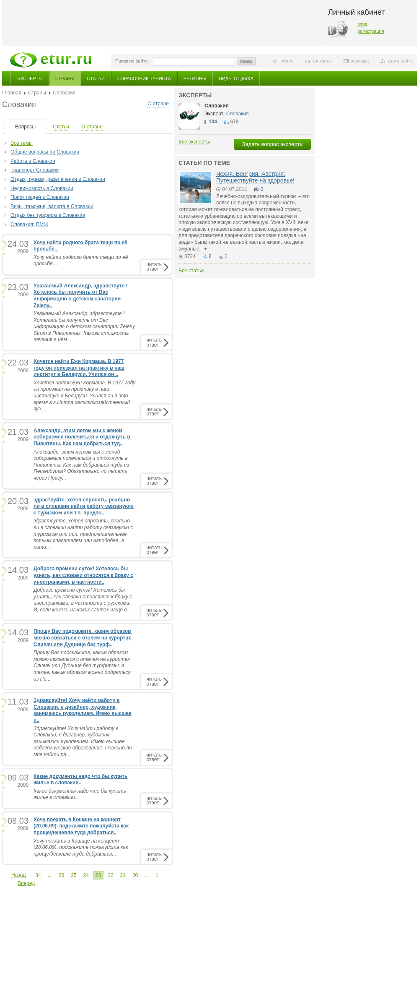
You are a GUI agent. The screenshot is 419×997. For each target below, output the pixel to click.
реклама (360, 60)
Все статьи (191, 271)
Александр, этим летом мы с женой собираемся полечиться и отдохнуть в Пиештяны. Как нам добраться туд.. (82, 437)
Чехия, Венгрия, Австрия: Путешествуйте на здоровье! (255, 176)
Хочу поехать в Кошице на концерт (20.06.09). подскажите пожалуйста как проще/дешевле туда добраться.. (81, 826)
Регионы (195, 78)
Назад (18, 875)
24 (85, 875)
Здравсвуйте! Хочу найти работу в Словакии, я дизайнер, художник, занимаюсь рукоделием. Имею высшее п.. (83, 710)
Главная (11, 93)
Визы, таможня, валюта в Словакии (51, 206)
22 (110, 875)
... (50, 875)
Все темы (21, 143)
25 (73, 875)
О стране (158, 104)
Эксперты (30, 78)
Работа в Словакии (32, 161)
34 (38, 875)
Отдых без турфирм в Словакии (47, 215)
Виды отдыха (236, 78)
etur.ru (286, 60)
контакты (322, 60)
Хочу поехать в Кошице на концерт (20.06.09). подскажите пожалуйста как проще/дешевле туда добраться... (81, 847)
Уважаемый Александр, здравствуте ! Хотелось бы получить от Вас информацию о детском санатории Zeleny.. (81, 295)
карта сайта (400, 60)
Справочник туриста (144, 78)
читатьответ (154, 266)
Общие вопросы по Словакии (44, 152)
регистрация (370, 31)
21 (123, 875)
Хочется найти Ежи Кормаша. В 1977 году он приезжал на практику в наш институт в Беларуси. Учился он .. (79, 367)
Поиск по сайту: (132, 60)
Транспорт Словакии (34, 170)
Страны (65, 78)
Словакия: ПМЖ (29, 224)
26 (61, 875)
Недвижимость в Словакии (41, 188)
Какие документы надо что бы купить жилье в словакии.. (80, 779)
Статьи (96, 78)
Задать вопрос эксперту (272, 144)
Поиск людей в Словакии (39, 197)
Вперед (26, 883)
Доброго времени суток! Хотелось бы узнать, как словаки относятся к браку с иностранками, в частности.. (83, 575)
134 (213, 122)
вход (362, 23)
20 (135, 875)
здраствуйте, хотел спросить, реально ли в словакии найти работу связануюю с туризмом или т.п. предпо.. (84, 506)
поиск (246, 61)
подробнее (204, 249)
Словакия (216, 106)
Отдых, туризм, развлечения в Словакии (57, 179)
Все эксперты (194, 142)
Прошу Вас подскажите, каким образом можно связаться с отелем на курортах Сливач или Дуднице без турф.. (83, 637)
